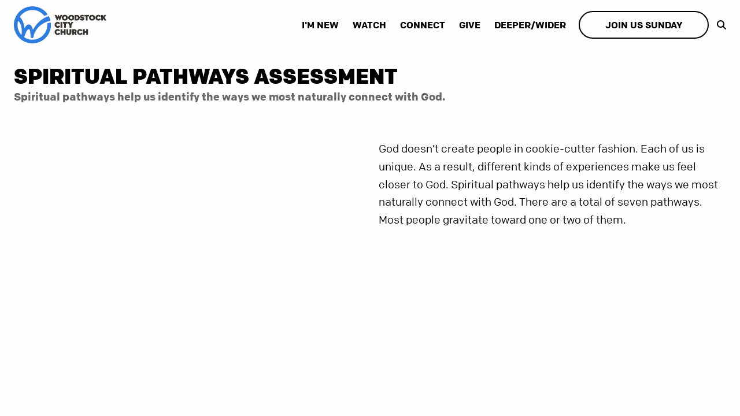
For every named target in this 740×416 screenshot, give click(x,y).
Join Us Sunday (643, 25)
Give (469, 25)
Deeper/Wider (530, 25)
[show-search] (718, 25)
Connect (422, 25)
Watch (369, 25)
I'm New (320, 25)
